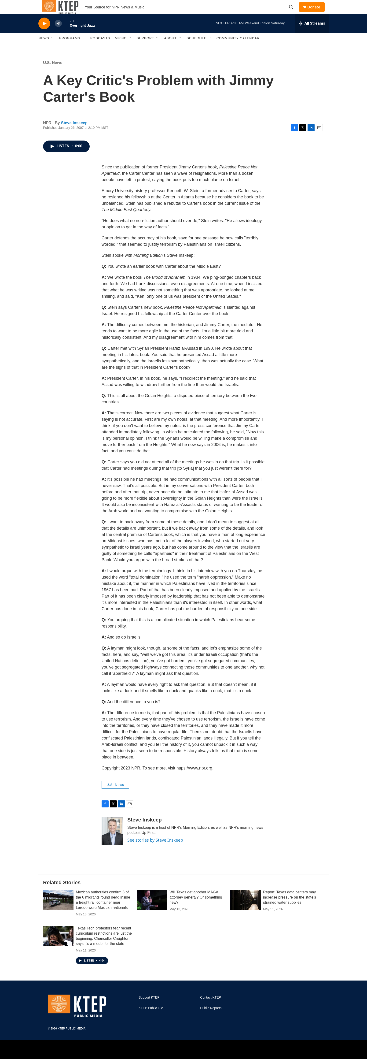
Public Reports (210, 1018)
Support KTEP (149, 1008)
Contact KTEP (210, 1008)
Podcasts (100, 49)
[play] (44, 34)
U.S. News (52, 73)
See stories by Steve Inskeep (155, 850)
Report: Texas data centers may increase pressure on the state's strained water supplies (289, 908)
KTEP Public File (151, 1018)
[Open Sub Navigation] (53, 49)
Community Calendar (238, 49)
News (43, 49)
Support (145, 49)
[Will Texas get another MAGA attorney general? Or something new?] (152, 910)
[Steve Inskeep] (112, 841)
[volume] (58, 34)
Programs (69, 49)
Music (121, 49)
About (170, 49)
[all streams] (312, 34)
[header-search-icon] (293, 12)
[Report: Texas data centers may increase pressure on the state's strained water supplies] (245, 910)
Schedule (196, 49)
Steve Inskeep (74, 133)
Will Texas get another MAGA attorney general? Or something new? (195, 908)
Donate (316, 12)
